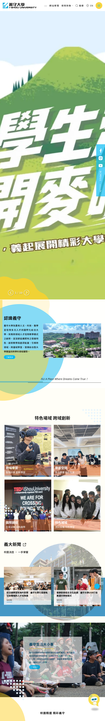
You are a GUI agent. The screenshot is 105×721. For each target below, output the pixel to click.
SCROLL (100, 181)
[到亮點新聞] (24, 555)
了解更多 (9, 357)
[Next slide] (26, 292)
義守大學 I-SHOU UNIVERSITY (19, 5)
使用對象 (67, 5)
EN (89, 5)
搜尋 (79, 5)
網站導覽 (54, 5)
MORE (9, 611)
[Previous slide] (10, 292)
